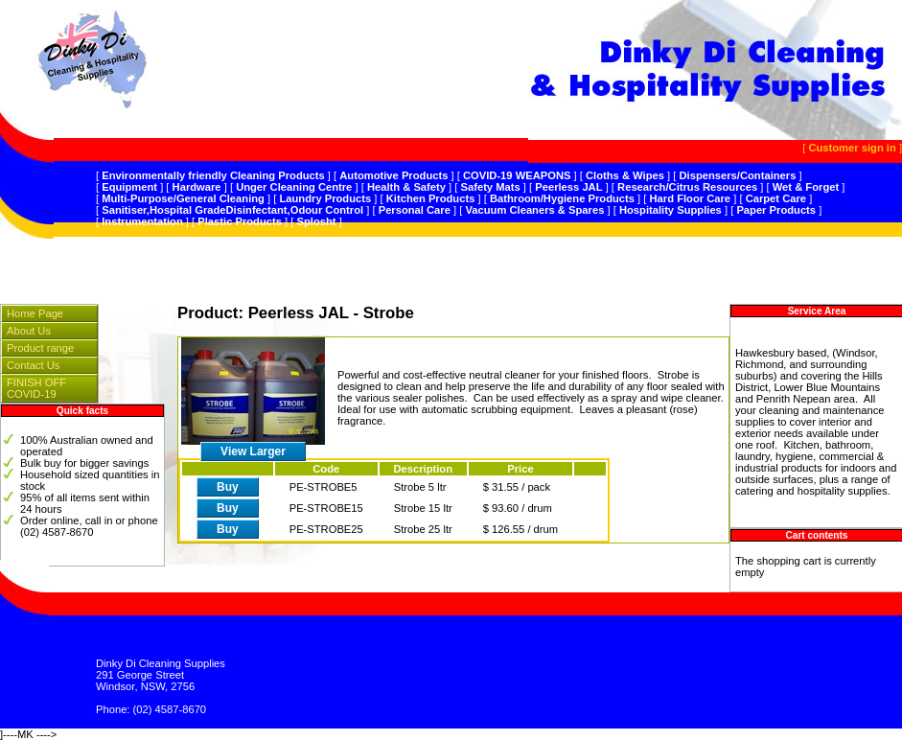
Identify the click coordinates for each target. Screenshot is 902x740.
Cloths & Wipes (625, 175)
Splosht (316, 221)
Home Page (35, 313)
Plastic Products (239, 221)
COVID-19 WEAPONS (517, 175)
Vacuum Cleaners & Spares (534, 210)
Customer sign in (851, 147)
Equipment (129, 187)
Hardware (197, 187)
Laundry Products (325, 198)
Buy (228, 487)
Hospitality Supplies (670, 210)
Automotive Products (393, 175)
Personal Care (415, 210)
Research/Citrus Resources (687, 187)
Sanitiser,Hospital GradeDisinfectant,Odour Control (232, 210)
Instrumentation (142, 221)
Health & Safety (406, 187)
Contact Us (33, 365)
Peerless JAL (568, 187)
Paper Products (776, 210)
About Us (29, 330)
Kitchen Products (430, 198)
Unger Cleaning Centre (294, 187)
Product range (40, 348)
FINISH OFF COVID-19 (36, 388)
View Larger (253, 451)
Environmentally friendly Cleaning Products (213, 175)
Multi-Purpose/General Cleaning (183, 198)
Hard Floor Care (690, 198)
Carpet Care (776, 198)
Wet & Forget (806, 187)
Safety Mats (490, 187)
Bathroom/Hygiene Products (562, 198)
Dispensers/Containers (738, 175)
